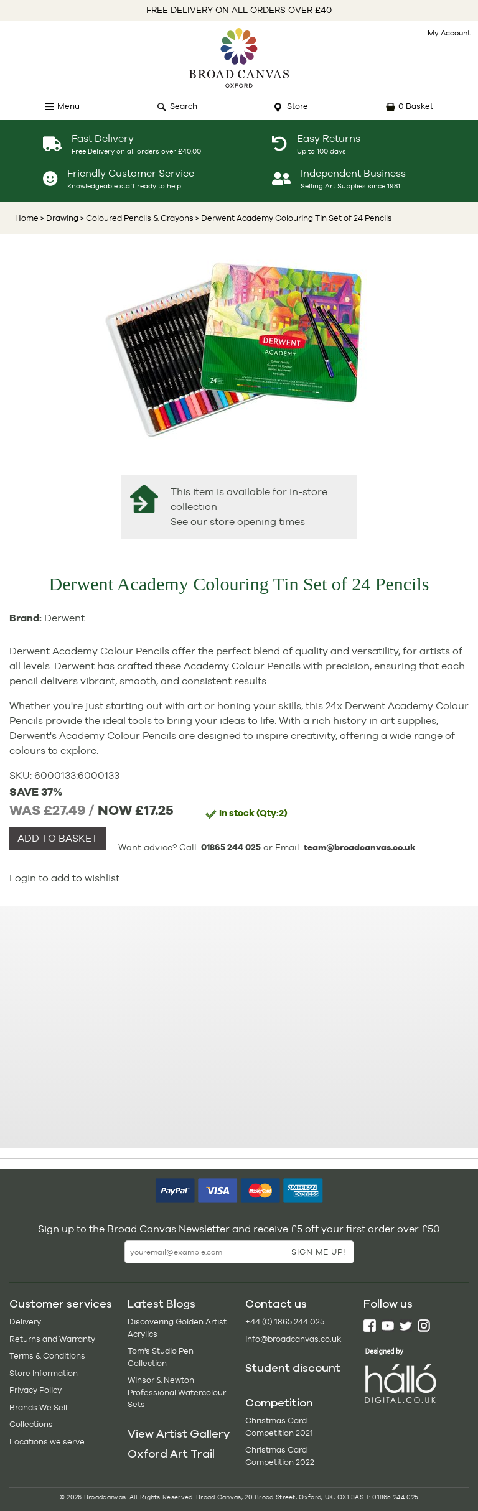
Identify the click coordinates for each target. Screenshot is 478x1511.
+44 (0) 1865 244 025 (284, 1321)
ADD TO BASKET (57, 838)
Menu (68, 106)
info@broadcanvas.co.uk (293, 1339)
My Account (449, 33)
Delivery (25, 1321)
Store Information (43, 1373)
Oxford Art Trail (171, 1453)
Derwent (64, 618)
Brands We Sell (38, 1407)
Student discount (292, 1367)
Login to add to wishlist (64, 878)
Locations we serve (47, 1441)
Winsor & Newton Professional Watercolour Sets (177, 1392)
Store (297, 106)
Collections (31, 1424)
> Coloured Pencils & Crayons (136, 218)
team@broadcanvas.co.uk (360, 847)
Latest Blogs (161, 1303)
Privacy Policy (35, 1390)
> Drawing (59, 218)
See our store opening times (238, 522)
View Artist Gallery (179, 1433)
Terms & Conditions (47, 1355)
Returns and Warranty (52, 1339)
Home (27, 218)
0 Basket (415, 106)
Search (183, 106)
